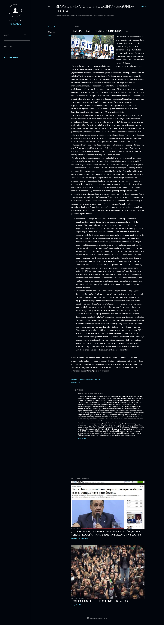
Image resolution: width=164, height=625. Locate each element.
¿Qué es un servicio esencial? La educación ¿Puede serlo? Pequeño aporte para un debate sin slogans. (106, 533)
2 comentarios (83, 538)
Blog (49, 35)
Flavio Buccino (15, 20)
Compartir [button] (51, 27)
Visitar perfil (15, 24)
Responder (82, 438)
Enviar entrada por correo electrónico (90, 379)
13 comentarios (83, 605)
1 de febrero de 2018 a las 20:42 (93, 393)
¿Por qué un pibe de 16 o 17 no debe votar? (100, 600)
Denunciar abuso (11, 57)
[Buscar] (144, 6)
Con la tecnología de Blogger (97, 618)
